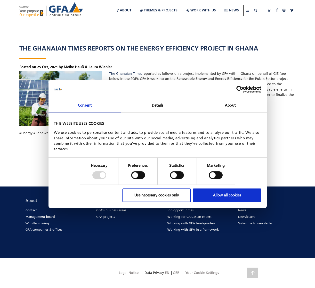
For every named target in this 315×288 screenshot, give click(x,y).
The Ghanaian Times (125, 73)
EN (167, 273)
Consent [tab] (85, 105)
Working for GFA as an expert (189, 217)
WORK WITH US (201, 10)
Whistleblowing (37, 223)
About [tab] (230, 105)
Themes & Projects (159, 10)
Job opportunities (180, 210)
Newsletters (246, 217)
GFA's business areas (111, 210)
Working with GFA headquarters (191, 223)
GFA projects (105, 217)
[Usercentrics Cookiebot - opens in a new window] (240, 89)
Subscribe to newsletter (255, 223)
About (124, 10)
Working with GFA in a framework (193, 229)
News (231, 10)
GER (176, 273)
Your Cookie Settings (202, 273)
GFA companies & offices (43, 229)
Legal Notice (129, 273)
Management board (40, 217)
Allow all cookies (227, 195)
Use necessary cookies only (156, 195)
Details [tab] (157, 105)
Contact (31, 210)
